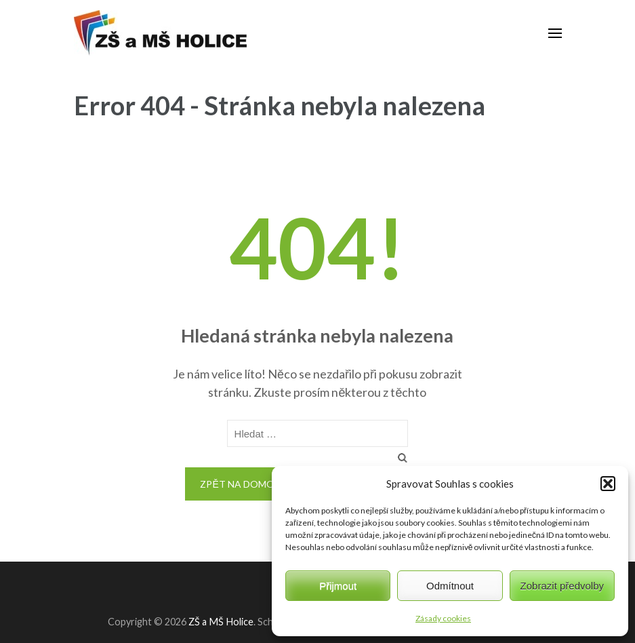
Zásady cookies (443, 618)
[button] (608, 483)
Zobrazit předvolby (562, 585)
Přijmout (337, 585)
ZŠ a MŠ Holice (220, 621)
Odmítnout (450, 585)
